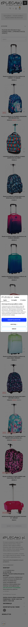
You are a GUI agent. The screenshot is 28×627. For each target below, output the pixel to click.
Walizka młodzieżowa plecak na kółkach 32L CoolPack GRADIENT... (14, 277)
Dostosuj (14, 324)
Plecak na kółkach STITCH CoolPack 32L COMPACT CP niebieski (14, 77)
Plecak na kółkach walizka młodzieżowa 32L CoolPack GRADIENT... (14, 237)
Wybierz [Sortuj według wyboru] (14, 39)
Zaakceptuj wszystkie (14, 320)
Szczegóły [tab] (14, 300)
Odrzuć (14, 329)
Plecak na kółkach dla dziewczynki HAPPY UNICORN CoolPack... (14, 397)
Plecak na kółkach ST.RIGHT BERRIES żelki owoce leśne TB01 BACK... (14, 477)
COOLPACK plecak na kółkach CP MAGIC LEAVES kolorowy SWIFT (14, 157)
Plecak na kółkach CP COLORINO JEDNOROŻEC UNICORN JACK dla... (14, 117)
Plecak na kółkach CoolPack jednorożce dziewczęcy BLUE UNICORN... (14, 197)
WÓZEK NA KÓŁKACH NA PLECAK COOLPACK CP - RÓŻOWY (14, 517)
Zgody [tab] (5, 300)
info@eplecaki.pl (10, 570)
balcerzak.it (10, 565)
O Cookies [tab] (23, 300)
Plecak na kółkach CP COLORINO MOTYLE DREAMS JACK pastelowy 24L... (14, 437)
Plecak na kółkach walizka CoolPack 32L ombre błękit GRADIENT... (14, 357)
